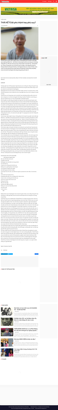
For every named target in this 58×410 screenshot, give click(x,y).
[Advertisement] (48, 38)
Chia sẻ (36, 253)
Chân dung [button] (5, 253)
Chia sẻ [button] (10, 253)
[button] (53, 1)
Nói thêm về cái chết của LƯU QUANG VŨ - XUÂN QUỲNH (25, 308)
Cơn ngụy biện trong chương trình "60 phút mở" (25, 350)
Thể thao (50, 1)
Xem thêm (48, 84)
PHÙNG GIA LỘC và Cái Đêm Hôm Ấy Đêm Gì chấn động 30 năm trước (25, 319)
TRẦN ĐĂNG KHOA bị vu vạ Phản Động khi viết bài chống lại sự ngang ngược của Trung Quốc (25, 329)
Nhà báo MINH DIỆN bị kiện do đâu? (25, 339)
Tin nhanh (44, 1)
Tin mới (4, 359)
